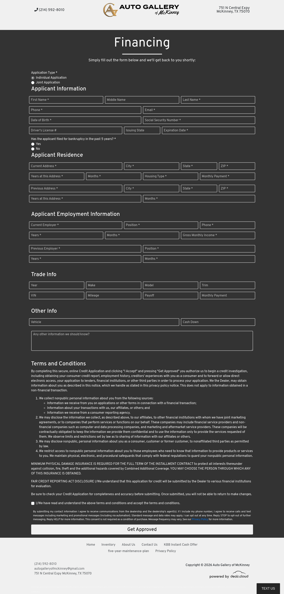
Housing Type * (156, 176)
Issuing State (135, 131)
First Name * (40, 100)
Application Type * (44, 73)
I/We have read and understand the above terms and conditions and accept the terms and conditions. (108, 503)
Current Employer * (45, 225)
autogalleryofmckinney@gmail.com (59, 569)
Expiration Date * (176, 131)
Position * (133, 225)
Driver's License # (44, 131)
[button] (116, 25)
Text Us (268, 588)
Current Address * (44, 166)
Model (149, 286)
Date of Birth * (41, 120)
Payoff (149, 296)
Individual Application (51, 78)
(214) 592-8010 (49, 10)
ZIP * (224, 166)
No (38, 149)
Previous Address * (44, 189)
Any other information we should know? (61, 334)
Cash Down (191, 322)
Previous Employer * (45, 249)
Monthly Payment (214, 296)
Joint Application (48, 83)
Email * (150, 110)
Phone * (37, 110)
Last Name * (192, 100)
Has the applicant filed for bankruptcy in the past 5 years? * (73, 139)
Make (91, 286)
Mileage (93, 296)
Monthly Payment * (215, 176)
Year (34, 286)
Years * (36, 235)
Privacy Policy (200, 519)
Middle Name (116, 100)
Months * (94, 176)
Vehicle (36, 322)
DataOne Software (96, 587)
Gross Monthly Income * (200, 235)
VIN (33, 296)
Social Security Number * (163, 120)
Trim (205, 286)
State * (188, 166)
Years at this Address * (47, 176)
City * (130, 166)
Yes (38, 144)
